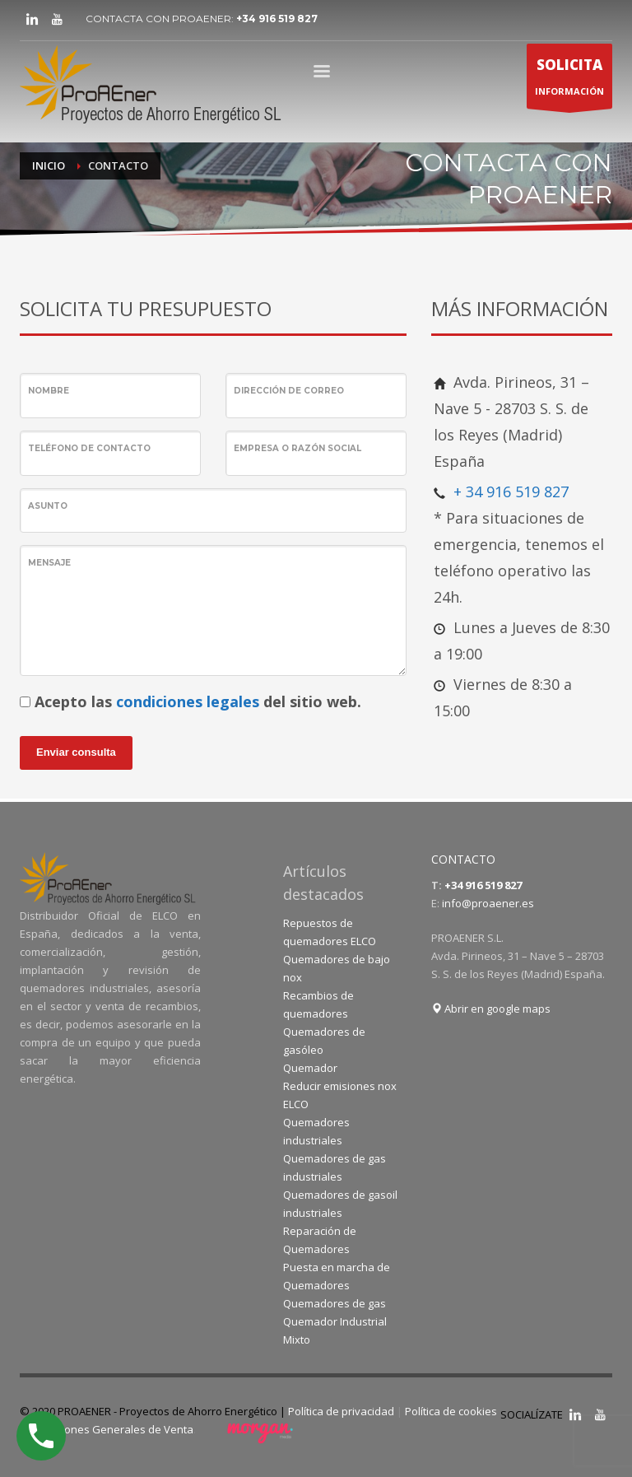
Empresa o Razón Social (297, 448)
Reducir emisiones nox (340, 1086)
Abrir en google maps (491, 1008)
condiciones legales (187, 701)
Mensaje (49, 562)
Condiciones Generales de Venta (110, 1429)
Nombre (48, 390)
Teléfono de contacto (89, 448)
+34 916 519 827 (277, 18)
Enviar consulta (76, 752)
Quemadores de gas (334, 1303)
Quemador (310, 1067)
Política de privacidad (341, 1411)
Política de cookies (451, 1411)
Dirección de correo (289, 390)
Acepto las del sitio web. (198, 701)
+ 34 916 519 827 (511, 491)
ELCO (296, 1104)
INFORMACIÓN (569, 80)
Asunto (47, 506)
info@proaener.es (488, 903)
